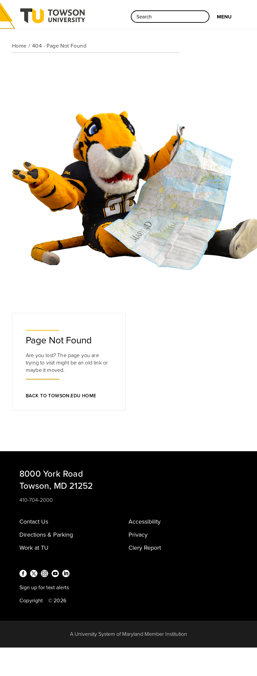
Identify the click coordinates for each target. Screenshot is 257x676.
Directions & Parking (46, 534)
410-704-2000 (36, 500)
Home (19, 46)
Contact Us (33, 521)
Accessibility (144, 521)
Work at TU (34, 547)
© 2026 (57, 600)
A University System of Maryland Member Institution (128, 634)
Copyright (31, 600)
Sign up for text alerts (44, 587)
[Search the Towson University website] (170, 16)
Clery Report (144, 547)
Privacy (138, 534)
